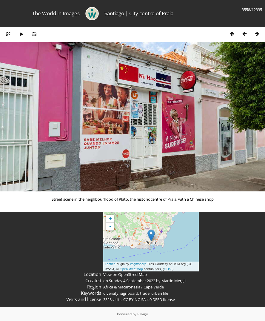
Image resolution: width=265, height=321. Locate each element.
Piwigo (142, 314)
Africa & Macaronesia (121, 287)
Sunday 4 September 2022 (132, 280)
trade (145, 293)
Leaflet (110, 264)
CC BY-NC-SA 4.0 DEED (142, 299)
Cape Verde (154, 287)
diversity (110, 293)
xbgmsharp (138, 264)
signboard (129, 293)
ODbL (168, 269)
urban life (159, 293)
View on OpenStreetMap (125, 274)
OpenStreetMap (131, 269)
